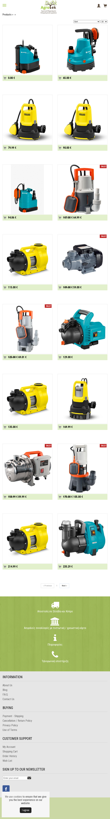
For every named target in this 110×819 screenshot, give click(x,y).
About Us (7, 685)
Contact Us (8, 699)
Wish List (7, 760)
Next (64, 586)
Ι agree (25, 810)
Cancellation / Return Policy (17, 720)
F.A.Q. (5, 694)
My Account (9, 747)
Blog (5, 690)
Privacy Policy (10, 725)
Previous (47, 586)
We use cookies (13, 796)
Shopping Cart (10, 751)
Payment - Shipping (13, 716)
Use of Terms (10, 730)
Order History (10, 756)
